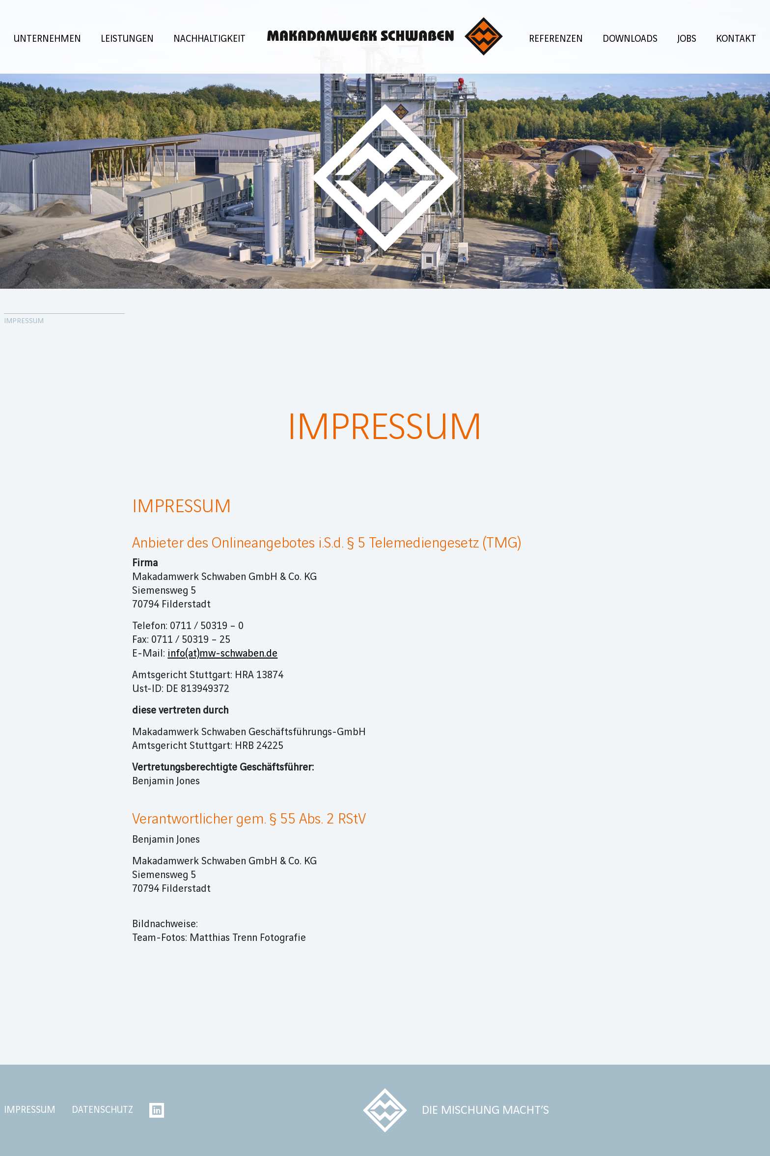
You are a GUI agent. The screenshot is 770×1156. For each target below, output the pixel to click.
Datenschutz (102, 1110)
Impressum (29, 1110)
